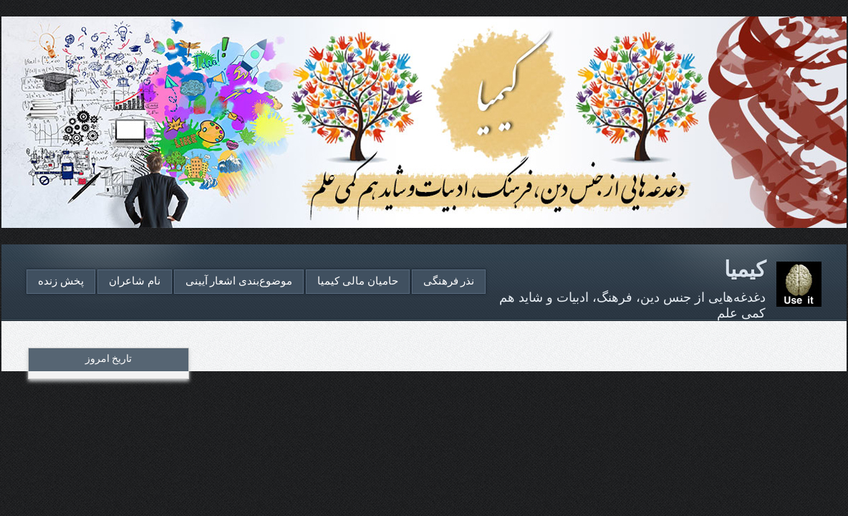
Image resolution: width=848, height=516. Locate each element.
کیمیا (745, 269)
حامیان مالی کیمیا (357, 281)
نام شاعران (134, 281)
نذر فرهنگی (449, 281)
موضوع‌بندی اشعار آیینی (239, 281)
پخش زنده (61, 281)
